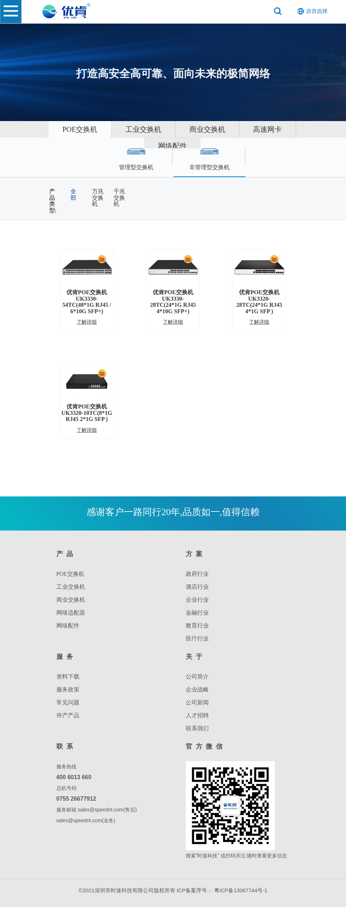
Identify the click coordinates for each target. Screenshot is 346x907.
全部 (73, 194)
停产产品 (67, 715)
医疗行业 (197, 638)
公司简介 (197, 677)
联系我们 (197, 728)
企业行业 (197, 600)
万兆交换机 (97, 197)
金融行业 (197, 613)
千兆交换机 (119, 197)
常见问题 (67, 702)
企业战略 (197, 689)
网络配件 (204, 146)
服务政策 (67, 689)
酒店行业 (197, 587)
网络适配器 (70, 613)
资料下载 (67, 677)
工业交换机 (172, 129)
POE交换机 (99, 129)
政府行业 (197, 574)
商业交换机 (244, 129)
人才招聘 (197, 715)
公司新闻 (197, 702)
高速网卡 (139, 146)
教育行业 (197, 626)
